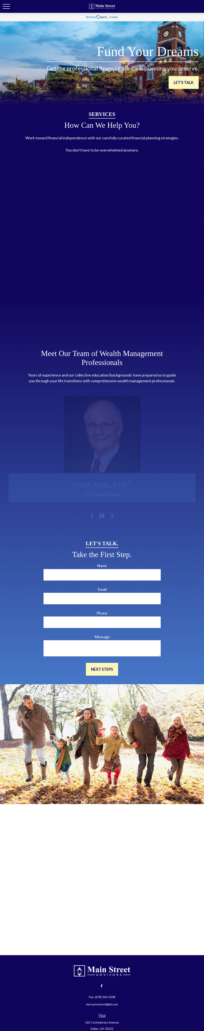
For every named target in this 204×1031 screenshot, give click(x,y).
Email (102, 589)
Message (102, 636)
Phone (102, 613)
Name (102, 565)
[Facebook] (101, 986)
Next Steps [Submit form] (102, 669)
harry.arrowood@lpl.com (102, 1004)
